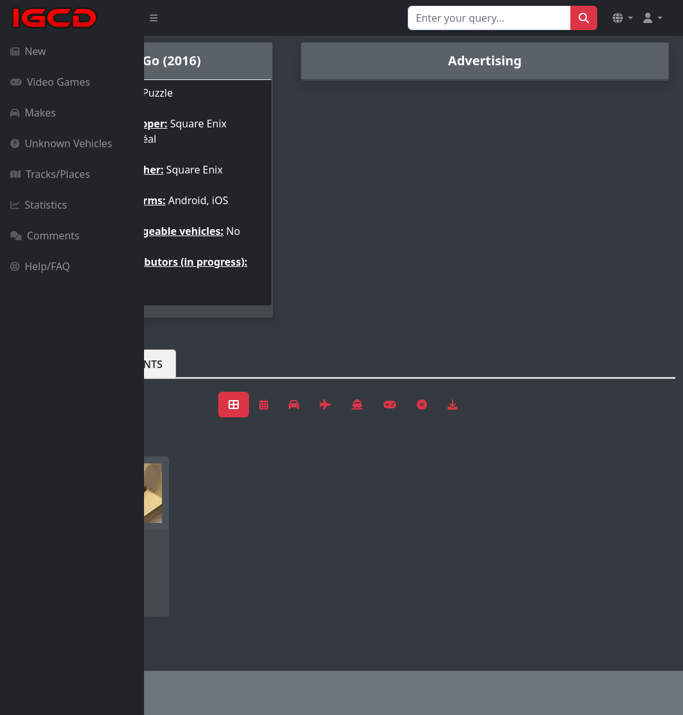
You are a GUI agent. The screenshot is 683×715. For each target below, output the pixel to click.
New (28, 51)
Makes (33, 113)
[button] (622, 18)
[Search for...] (489, 18)
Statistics (38, 205)
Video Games (50, 82)
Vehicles (190, 385)
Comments (44, 236)
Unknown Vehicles (61, 143)
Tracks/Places (50, 174)
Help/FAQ (40, 266)
